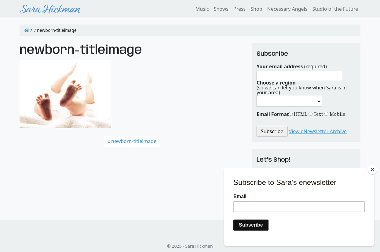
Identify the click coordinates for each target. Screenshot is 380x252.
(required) (292, 66)
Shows (221, 9)
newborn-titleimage (133, 141)
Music (202, 9)
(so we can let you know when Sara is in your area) (302, 87)
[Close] (372, 169)
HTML (300, 114)
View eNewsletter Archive (318, 131)
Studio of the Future (335, 9)
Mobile (336, 114)
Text (317, 114)
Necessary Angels (287, 9)
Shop (256, 9)
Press (239, 9)
